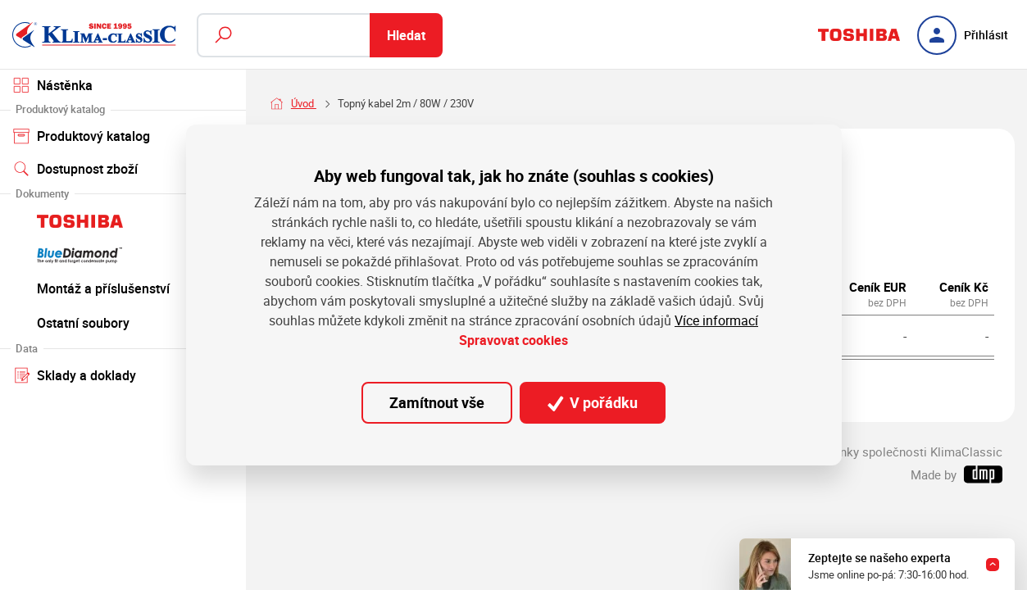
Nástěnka (53, 85)
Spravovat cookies (513, 340)
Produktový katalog (123, 135)
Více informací (716, 320)
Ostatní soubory (123, 322)
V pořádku (593, 402)
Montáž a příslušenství (123, 287)
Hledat (406, 35)
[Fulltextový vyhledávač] (320, 35)
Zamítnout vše (436, 402)
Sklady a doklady (123, 374)
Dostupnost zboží (75, 169)
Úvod (303, 104)
